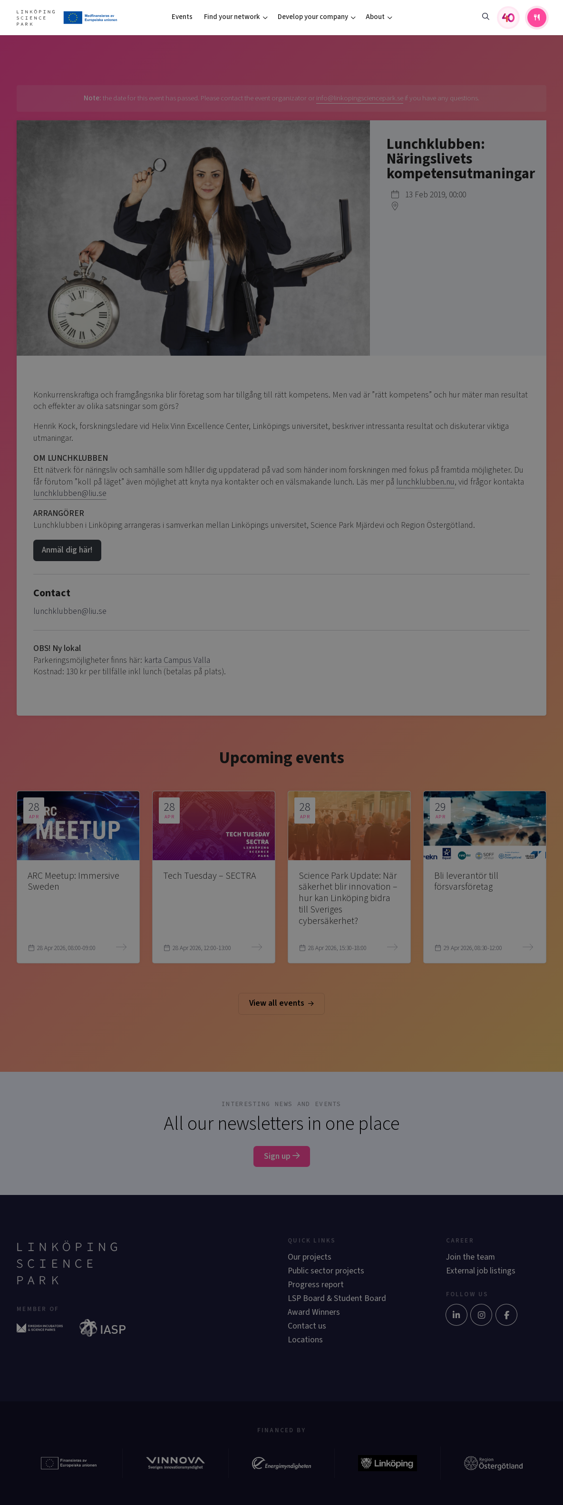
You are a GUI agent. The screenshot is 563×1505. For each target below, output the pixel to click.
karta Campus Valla (177, 660)
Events (182, 17)
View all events (281, 1003)
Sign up (282, 1156)
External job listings (480, 1271)
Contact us (307, 1326)
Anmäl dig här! (67, 550)
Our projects (309, 1257)
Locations (305, 1340)
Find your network (232, 17)
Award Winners (314, 1312)
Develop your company (313, 17)
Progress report (316, 1285)
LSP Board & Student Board (337, 1298)
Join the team (470, 1257)
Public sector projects (326, 1271)
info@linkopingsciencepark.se (359, 98)
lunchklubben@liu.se (70, 493)
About (375, 17)
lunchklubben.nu (425, 482)
